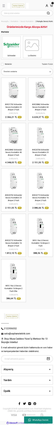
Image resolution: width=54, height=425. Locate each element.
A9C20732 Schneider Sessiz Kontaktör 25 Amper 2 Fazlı (13, 198)
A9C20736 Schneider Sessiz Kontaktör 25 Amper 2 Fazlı (40, 152)
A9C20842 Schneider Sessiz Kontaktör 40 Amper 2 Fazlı (13, 152)
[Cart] (51, 6)
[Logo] (18, 6)
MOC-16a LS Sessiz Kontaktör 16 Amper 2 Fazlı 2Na (13, 288)
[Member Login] (46, 6)
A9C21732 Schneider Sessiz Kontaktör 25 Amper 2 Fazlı (13, 107)
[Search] (27, 13)
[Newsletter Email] (27, 358)
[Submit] (48, 358)
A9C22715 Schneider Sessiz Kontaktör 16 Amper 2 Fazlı (40, 198)
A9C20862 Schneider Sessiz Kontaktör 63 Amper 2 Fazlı (40, 107)
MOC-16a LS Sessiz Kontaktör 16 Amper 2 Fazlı (40, 243)
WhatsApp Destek (38, 420)
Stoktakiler (8, 64)
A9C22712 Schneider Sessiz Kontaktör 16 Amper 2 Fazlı (13, 243)
